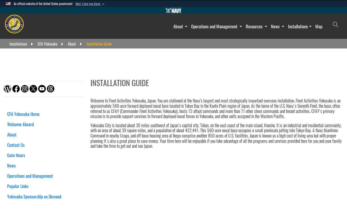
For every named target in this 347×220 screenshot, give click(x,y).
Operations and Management (214, 26)
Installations (298, 26)
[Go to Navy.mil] (174, 10)
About (178, 26)
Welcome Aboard (20, 124)
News (276, 26)
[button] (90, 3)
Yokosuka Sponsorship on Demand (34, 197)
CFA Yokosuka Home (23, 114)
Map (318, 26)
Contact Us (16, 145)
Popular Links (18, 186)
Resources (255, 26)
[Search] (336, 25)
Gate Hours (18, 155)
